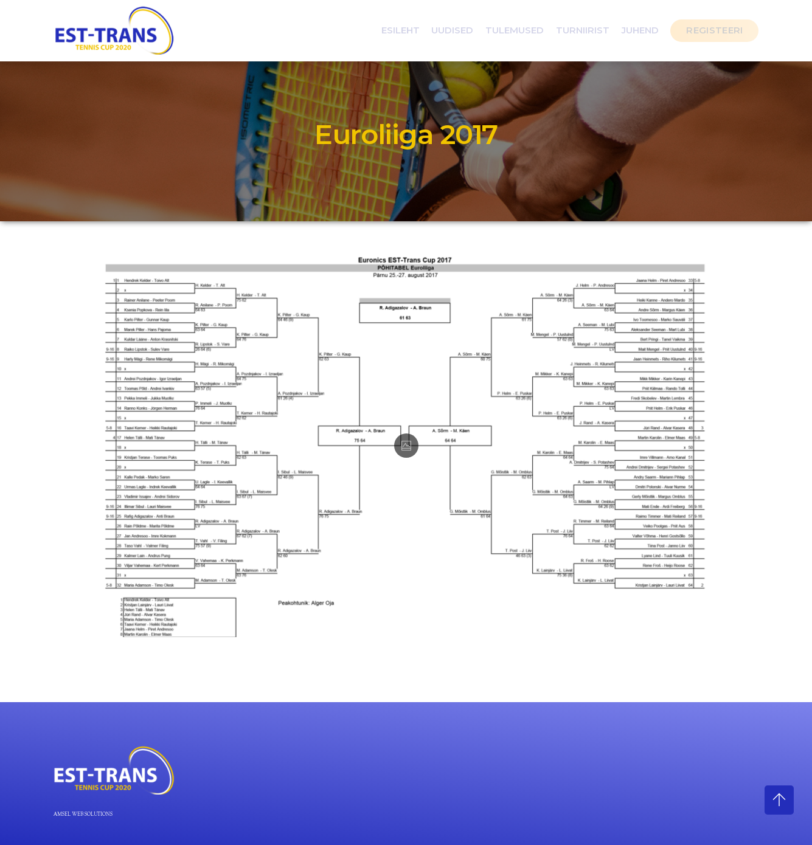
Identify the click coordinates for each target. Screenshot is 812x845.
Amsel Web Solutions (83, 814)
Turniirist (582, 30)
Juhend (640, 30)
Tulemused (514, 30)
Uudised (452, 30)
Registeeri (714, 30)
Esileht (400, 30)
